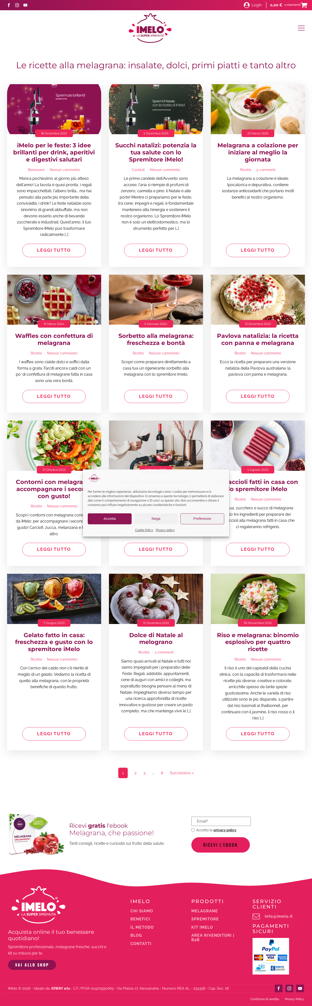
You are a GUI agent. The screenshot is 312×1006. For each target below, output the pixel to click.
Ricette (245, 170)
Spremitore (205, 919)
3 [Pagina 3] (144, 773)
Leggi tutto (54, 250)
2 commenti (164, 652)
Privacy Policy (294, 999)
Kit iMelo (202, 927)
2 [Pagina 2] (135, 773)
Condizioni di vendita (264, 999)
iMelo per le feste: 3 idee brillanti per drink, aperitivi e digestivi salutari (54, 152)
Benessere (36, 170)
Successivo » (182, 773)
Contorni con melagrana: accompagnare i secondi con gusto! (54, 489)
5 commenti (265, 170)
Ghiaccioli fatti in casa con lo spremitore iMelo (258, 486)
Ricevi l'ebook (220, 845)
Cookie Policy (144, 530)
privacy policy (225, 830)
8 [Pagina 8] (162, 773)
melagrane (204, 911)
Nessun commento (65, 170)
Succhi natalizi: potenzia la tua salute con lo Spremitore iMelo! (155, 152)
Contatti (141, 944)
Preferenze (202, 519)
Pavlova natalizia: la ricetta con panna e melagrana (258, 339)
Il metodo (142, 927)
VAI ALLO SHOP (32, 965)
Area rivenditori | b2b (212, 937)
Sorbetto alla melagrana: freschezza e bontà (156, 339)
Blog (136, 935)
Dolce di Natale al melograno (156, 639)
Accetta (110, 519)
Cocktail (138, 170)
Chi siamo (141, 911)
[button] (252, 5)
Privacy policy (165, 530)
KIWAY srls (60, 988)
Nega (156, 519)
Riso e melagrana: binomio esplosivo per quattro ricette (258, 642)
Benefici (140, 919)
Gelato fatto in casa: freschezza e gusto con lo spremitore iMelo (54, 642)
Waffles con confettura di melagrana (54, 339)
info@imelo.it (279, 916)
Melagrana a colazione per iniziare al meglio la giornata (257, 152)
